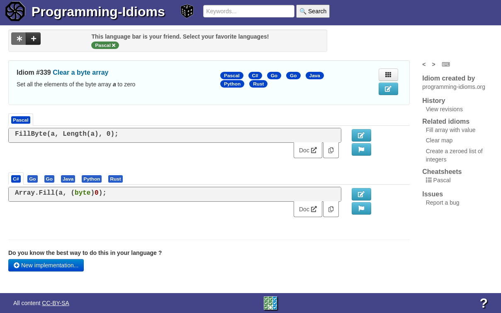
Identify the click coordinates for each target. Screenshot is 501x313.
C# (255, 75)
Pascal (232, 75)
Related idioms (445, 121)
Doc (308, 150)
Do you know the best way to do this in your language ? (85, 252)
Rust (258, 84)
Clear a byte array (80, 72)
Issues (432, 194)
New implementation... (46, 265)
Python (232, 84)
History (433, 100)
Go (274, 75)
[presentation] (16, 178)
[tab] (16, 178)
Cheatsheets (442, 171)
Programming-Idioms (98, 11)
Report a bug (443, 202)
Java (314, 75)
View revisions (444, 109)
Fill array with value (451, 130)
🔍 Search (312, 11)
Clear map (439, 140)
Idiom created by (448, 78)
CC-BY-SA (55, 303)
